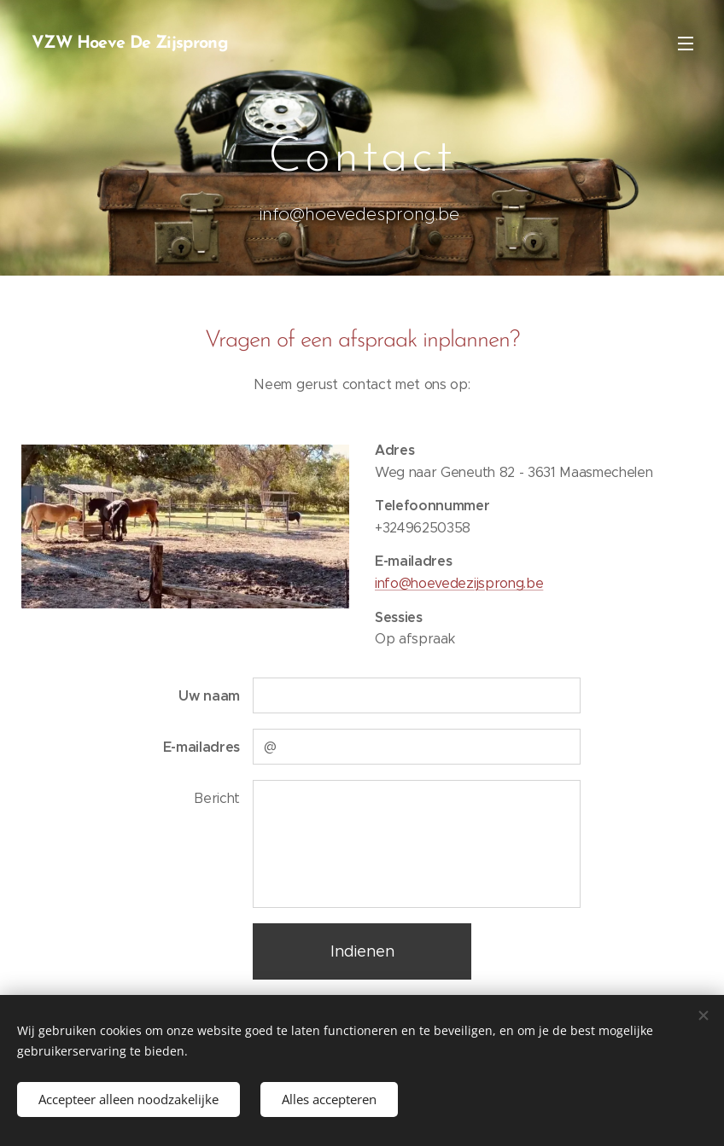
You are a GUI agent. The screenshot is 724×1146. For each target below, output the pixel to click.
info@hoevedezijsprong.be (459, 583)
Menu (685, 43)
